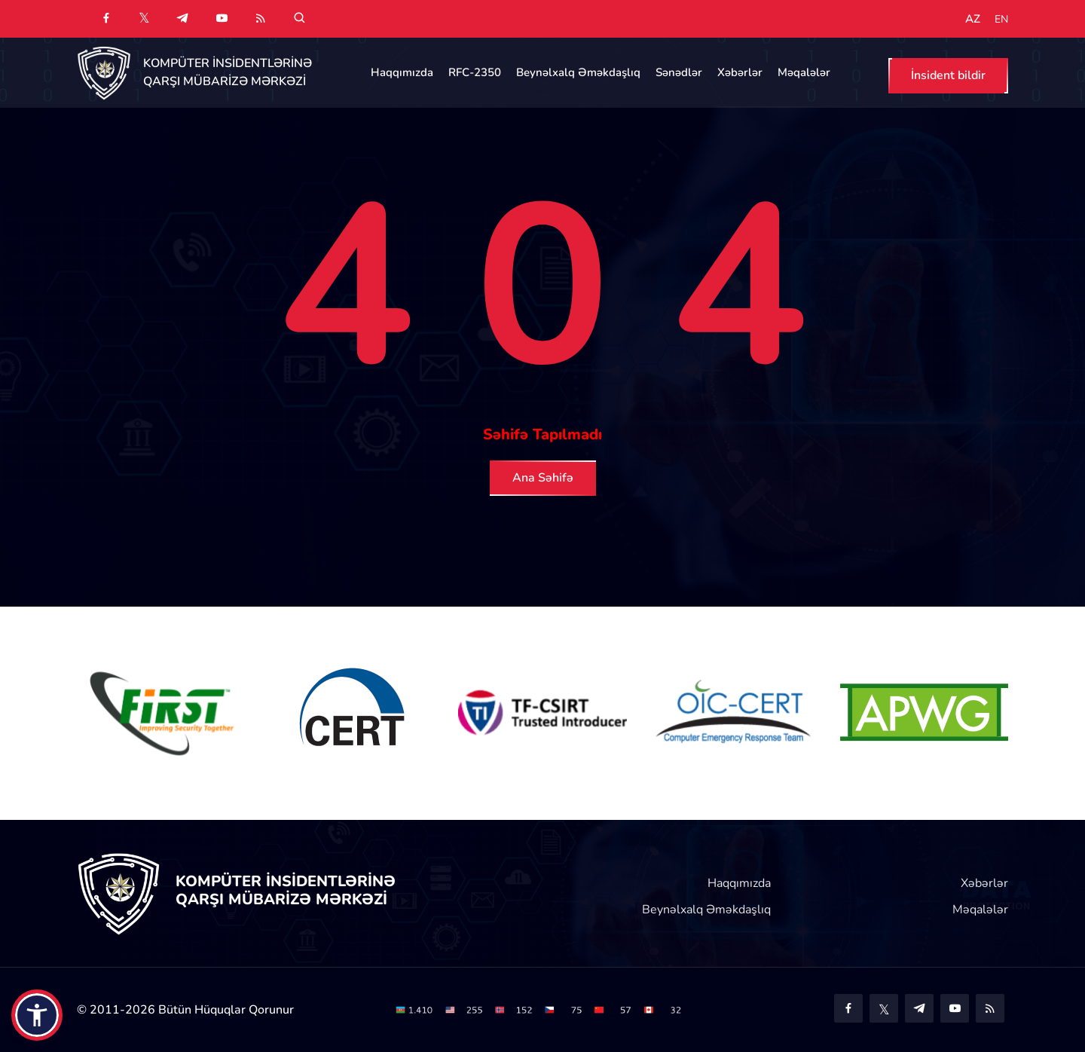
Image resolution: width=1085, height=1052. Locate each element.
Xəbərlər (740, 72)
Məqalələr (804, 72)
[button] (37, 1015)
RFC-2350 (474, 72)
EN (1001, 19)
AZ (972, 19)
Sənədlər (679, 72)
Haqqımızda (402, 72)
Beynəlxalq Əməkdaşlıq (578, 72)
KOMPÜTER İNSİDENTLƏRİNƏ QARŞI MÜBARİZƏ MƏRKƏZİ (227, 72)
